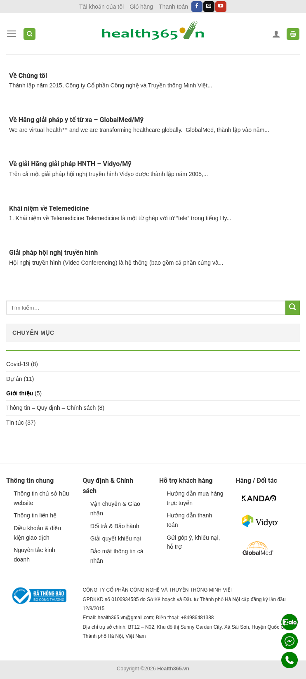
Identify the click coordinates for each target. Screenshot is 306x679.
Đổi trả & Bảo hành (114, 526)
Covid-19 (17, 364)
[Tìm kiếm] (29, 34)
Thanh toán (173, 6)
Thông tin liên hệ (35, 515)
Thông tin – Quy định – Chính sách (51, 407)
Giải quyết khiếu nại (115, 538)
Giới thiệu (19, 393)
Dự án (14, 379)
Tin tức (15, 422)
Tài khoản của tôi (101, 6)
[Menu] (11, 34)
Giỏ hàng (141, 6)
